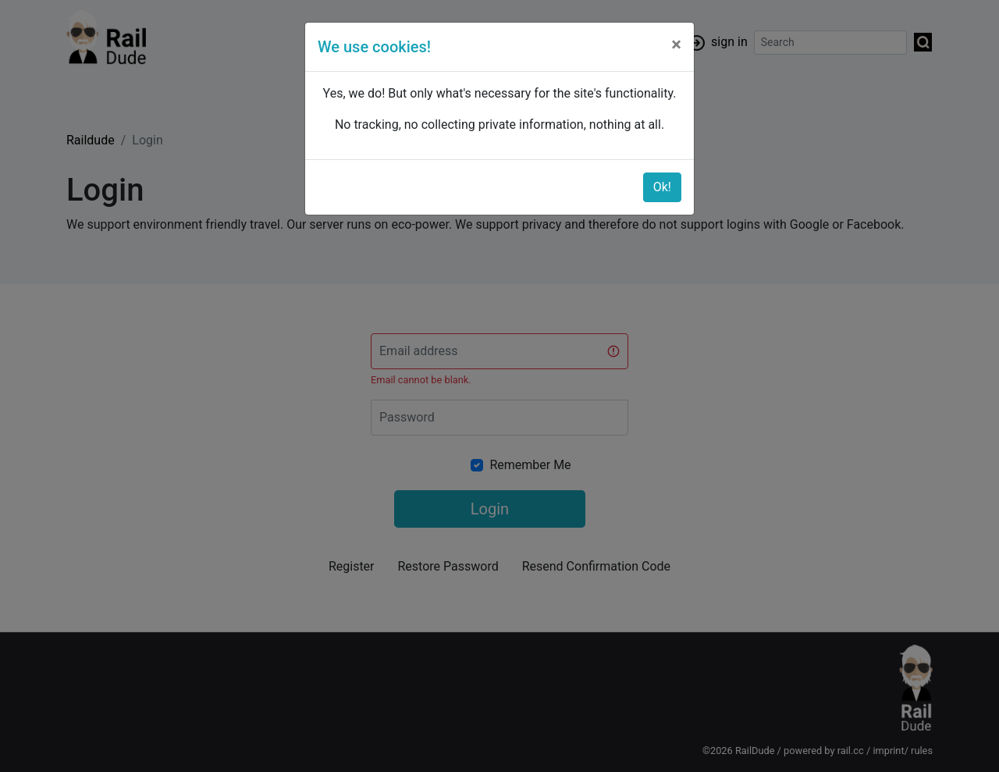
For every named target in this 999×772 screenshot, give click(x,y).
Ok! (662, 187)
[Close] (676, 44)
